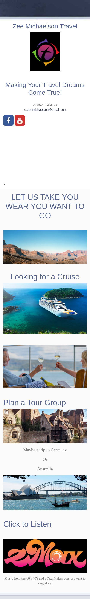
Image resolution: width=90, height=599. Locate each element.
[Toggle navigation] (4, 184)
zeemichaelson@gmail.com (47, 109)
